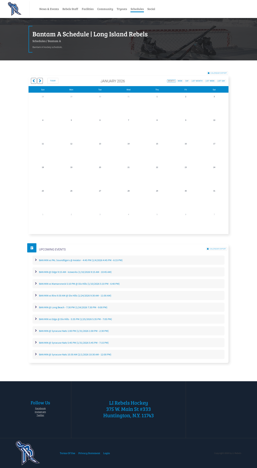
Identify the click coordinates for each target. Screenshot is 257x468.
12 (71, 143)
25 (43, 190)
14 (128, 143)
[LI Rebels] (15, 9)
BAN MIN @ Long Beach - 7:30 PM (73, 307)
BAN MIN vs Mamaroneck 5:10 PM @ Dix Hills (79, 283)
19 (71, 167)
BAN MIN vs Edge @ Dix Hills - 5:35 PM (75, 319)
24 (214, 167)
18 (43, 167)
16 (186, 143)
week (180, 81)
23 (186, 167)
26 (71, 190)
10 (214, 120)
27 (100, 190)
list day (221, 81)
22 (157, 167)
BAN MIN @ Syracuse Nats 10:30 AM (75, 354)
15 (157, 143)
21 (128, 167)
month (171, 81)
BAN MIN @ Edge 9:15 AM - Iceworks (75, 272)
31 (128, 96)
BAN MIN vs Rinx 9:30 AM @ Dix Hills (75, 295)
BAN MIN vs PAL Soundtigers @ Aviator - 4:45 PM (81, 260)
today (53, 81)
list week (210, 81)
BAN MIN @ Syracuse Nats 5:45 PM (74, 342)
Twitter (40, 415)
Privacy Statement (89, 453)
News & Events (49, 9)
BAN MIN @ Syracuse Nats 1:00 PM (74, 330)
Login (106, 453)
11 (43, 143)
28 (43, 96)
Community (105, 9)
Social (151, 9)
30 (100, 96)
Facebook (40, 408)
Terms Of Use (67, 453)
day (187, 81)
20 (100, 167)
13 (100, 143)
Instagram (40, 411)
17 (214, 143)
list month (197, 81)
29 (71, 96)
